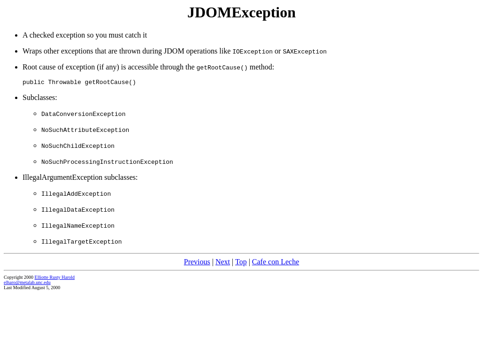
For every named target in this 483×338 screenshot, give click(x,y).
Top (241, 263)
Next (222, 263)
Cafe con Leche (275, 263)
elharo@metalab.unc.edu (27, 283)
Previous (197, 263)
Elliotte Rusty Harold (55, 278)
